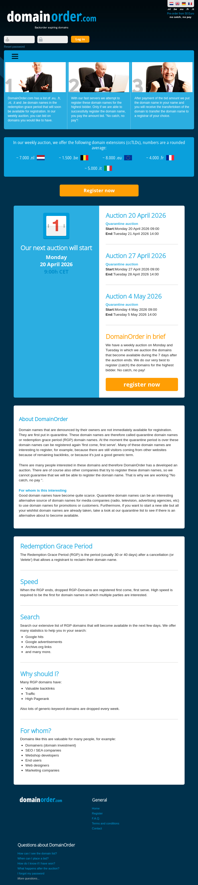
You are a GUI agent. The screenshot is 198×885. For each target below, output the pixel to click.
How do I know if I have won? (36, 863)
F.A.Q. (96, 818)
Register (97, 813)
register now (142, 384)
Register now (99, 190)
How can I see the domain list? (37, 853)
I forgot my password (31, 873)
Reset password (14, 46)
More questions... (29, 878)
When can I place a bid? (33, 858)
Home (96, 808)
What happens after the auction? (38, 868)
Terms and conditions (105, 823)
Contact (97, 828)
